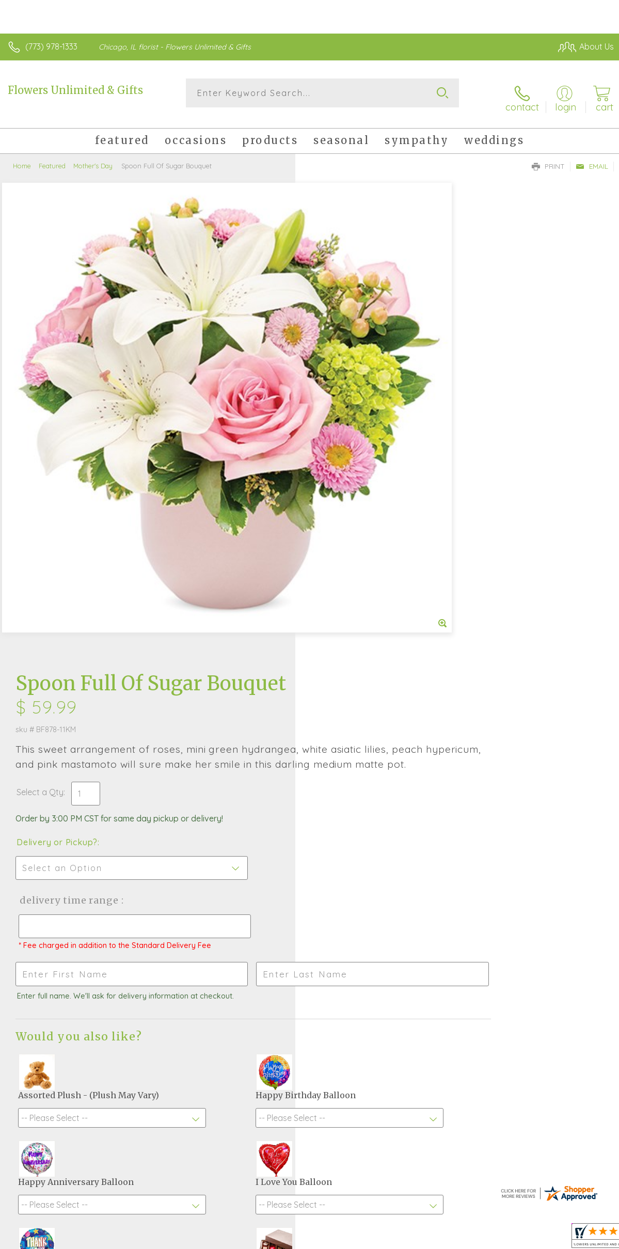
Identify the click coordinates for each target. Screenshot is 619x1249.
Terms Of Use (377, 1229)
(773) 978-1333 (51, 46)
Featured (52, 157)
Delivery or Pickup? (352, 357)
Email (592, 158)
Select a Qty (335, 307)
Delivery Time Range (363, 415)
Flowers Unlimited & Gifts (75, 90)
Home (22, 157)
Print (548, 158)
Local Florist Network (512, 1229)
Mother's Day (93, 157)
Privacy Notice (438, 1229)
